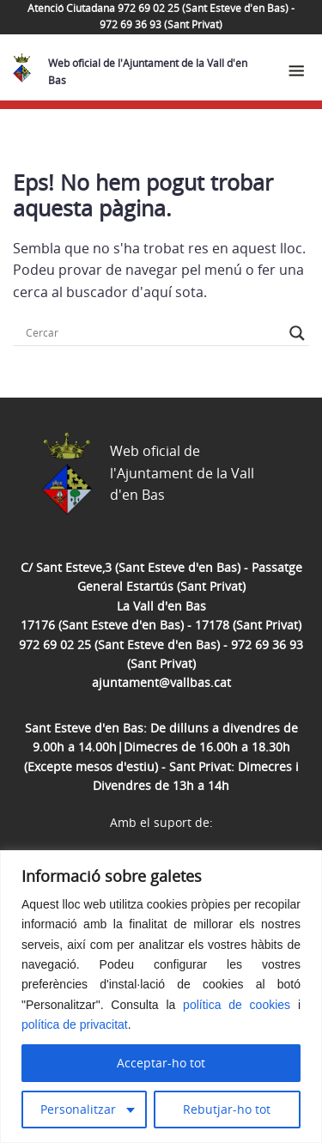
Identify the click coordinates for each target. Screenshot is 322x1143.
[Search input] (153, 333)
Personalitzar (78, 1109)
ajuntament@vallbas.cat (161, 682)
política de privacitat (74, 1024)
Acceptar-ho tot (161, 1063)
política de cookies (236, 1005)
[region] (161, 996)
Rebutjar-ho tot (226, 1109)
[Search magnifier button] (297, 333)
